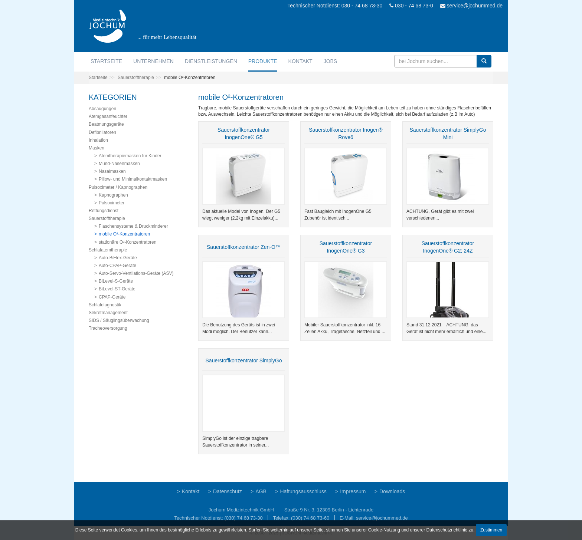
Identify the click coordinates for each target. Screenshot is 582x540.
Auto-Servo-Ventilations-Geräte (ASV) (136, 273)
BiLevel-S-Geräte (116, 281)
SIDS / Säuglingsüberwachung (119, 320)
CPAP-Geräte (112, 297)
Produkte (262, 61)
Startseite (106, 61)
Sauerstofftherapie (136, 77)
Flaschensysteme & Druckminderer (133, 226)
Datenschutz (227, 491)
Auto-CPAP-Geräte (117, 265)
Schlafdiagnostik (105, 304)
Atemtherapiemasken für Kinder (130, 155)
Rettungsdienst (103, 210)
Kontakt (300, 61)
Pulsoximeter (111, 202)
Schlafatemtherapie (108, 250)
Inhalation (98, 140)
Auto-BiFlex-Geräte (118, 257)
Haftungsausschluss (303, 491)
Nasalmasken (112, 171)
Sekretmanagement (108, 312)
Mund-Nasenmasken (119, 163)
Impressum (353, 491)
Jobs (330, 61)
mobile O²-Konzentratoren (124, 234)
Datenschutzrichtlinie (447, 530)
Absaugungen (102, 108)
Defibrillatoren (102, 132)
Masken (96, 148)
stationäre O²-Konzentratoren (127, 242)
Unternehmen (153, 61)
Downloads (392, 491)
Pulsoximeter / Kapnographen (118, 187)
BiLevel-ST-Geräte (117, 289)
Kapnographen (113, 195)
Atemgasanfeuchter (108, 116)
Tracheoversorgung (108, 328)
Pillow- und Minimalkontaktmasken (133, 179)
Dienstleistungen (211, 61)
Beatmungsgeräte (106, 124)
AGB (261, 491)
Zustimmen (491, 530)
